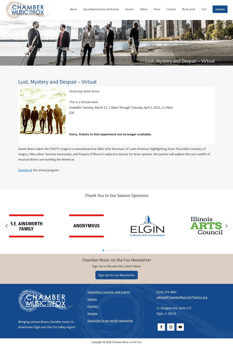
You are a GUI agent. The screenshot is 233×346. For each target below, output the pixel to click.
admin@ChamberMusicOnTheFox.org (182, 297)
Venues (92, 299)
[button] (6, 226)
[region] (116, 226)
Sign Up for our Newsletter (116, 275)
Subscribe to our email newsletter (110, 320)
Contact (92, 306)
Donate (92, 313)
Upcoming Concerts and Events (108, 292)
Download (25, 170)
